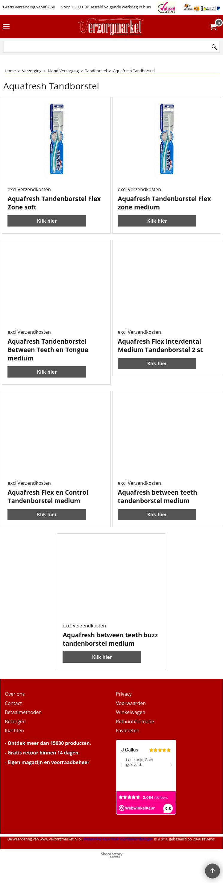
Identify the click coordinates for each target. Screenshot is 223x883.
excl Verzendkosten (29, 189)
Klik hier (47, 221)
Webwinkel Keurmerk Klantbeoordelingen (118, 839)
